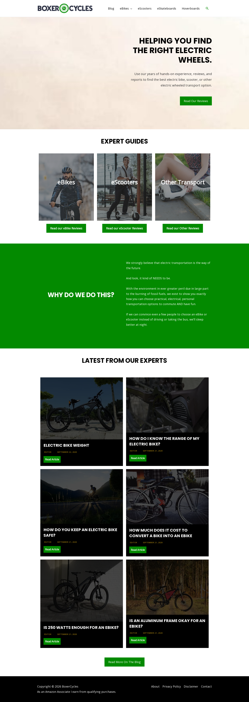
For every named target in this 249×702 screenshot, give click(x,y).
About (155, 686)
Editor (47, 452)
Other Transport (183, 182)
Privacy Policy (171, 686)
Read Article (52, 459)
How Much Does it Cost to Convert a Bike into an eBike (160, 533)
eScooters (124, 182)
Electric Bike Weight (66, 445)
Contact (206, 686)
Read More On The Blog (124, 662)
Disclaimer (191, 686)
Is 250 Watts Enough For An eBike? (81, 627)
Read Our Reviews (196, 101)
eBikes (66, 182)
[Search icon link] (207, 8)
